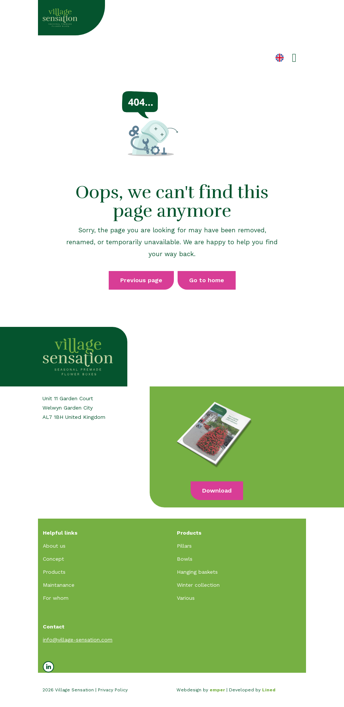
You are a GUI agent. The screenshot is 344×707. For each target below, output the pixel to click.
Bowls (184, 559)
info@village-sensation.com (77, 640)
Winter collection (198, 585)
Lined (268, 689)
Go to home (206, 280)
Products (54, 572)
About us (54, 546)
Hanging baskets (197, 572)
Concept (53, 559)
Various (186, 598)
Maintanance (58, 585)
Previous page (141, 280)
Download (217, 490)
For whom (56, 598)
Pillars (184, 546)
